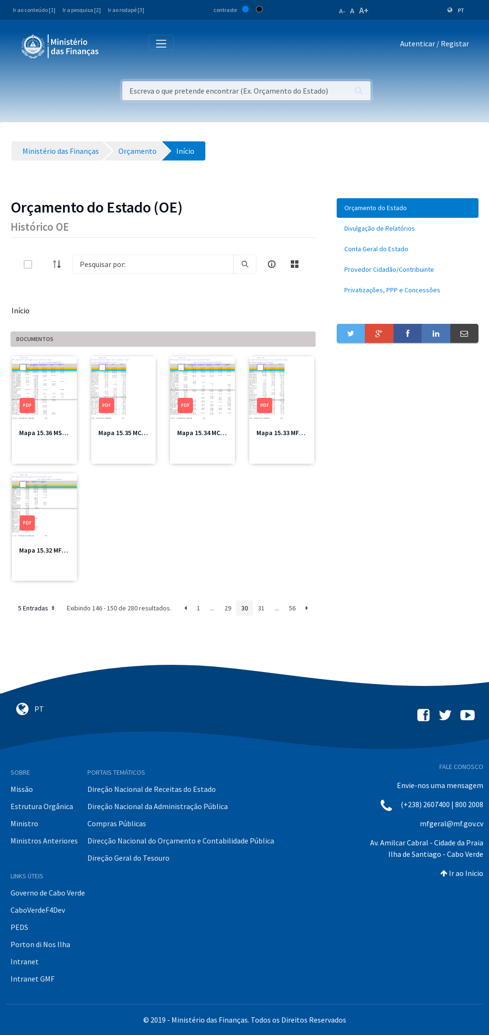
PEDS (19, 927)
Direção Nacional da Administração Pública (157, 806)
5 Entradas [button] (37, 608)
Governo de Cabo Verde (48, 892)
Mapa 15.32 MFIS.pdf (49, 550)
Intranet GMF (32, 978)
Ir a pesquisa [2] (82, 9)
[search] (245, 264)
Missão (22, 789)
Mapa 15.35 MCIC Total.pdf (137, 432)
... (212, 608)
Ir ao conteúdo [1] (34, 9)
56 (292, 608)
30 (244, 608)
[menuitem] (407, 208)
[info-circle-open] (271, 264)
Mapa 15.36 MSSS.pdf (50, 432)
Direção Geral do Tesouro (128, 858)
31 (261, 608)
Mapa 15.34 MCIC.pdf (207, 432)
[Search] (153, 264)
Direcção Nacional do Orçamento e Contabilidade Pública (180, 840)
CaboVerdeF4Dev (38, 910)
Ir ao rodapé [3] (126, 9)
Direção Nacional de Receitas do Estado (151, 789)
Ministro (24, 823)
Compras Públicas (116, 823)
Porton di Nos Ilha (40, 944)
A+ (364, 10)
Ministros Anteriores (44, 840)
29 (227, 608)
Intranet (25, 961)
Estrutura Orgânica (42, 806)
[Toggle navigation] (114, 45)
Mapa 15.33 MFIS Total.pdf (295, 432)
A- (342, 11)
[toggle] (43, 264)
